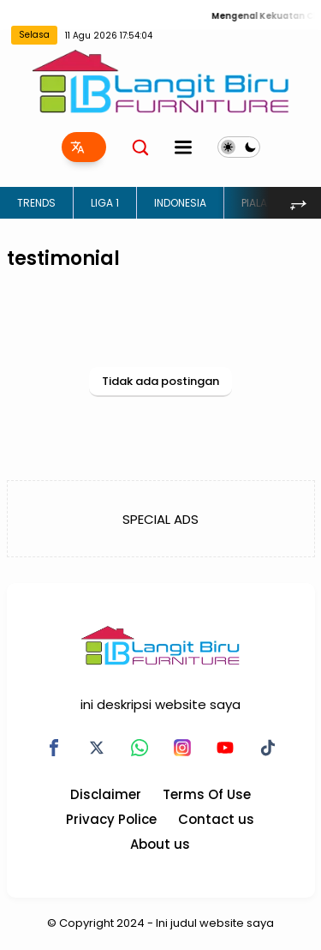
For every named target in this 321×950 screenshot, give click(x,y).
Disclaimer (105, 794)
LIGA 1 (105, 202)
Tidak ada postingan (160, 381)
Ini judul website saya (215, 923)
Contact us (216, 819)
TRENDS (36, 202)
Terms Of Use (207, 794)
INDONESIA (180, 202)
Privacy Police (111, 819)
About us (160, 844)
